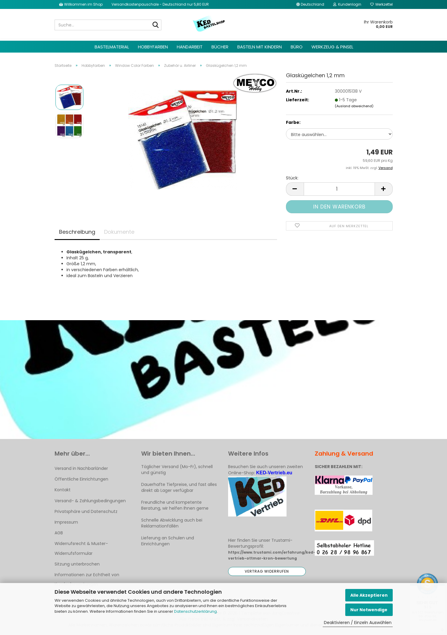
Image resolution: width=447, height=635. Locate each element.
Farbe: (293, 122)
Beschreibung (77, 232)
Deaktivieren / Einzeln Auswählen (358, 622)
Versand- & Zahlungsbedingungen (90, 501)
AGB (59, 533)
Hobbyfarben (153, 47)
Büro (297, 47)
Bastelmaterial (112, 47)
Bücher (219, 47)
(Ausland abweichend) (354, 106)
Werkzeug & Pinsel (332, 47)
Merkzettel (381, 4)
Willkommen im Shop (81, 4)
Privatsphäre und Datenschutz (86, 511)
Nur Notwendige (368, 610)
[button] (310, 4)
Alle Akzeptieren (369, 595)
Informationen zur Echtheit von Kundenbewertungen (87, 579)
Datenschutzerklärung (195, 611)
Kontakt (63, 490)
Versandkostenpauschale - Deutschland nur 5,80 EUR (160, 4)
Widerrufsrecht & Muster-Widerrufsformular (81, 548)
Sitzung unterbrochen (77, 564)
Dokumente (119, 232)
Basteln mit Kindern (259, 47)
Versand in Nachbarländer (81, 468)
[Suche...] (155, 25)
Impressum (66, 522)
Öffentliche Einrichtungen (81, 479)
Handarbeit (190, 47)
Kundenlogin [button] (347, 4)
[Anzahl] (339, 189)
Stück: (292, 178)
